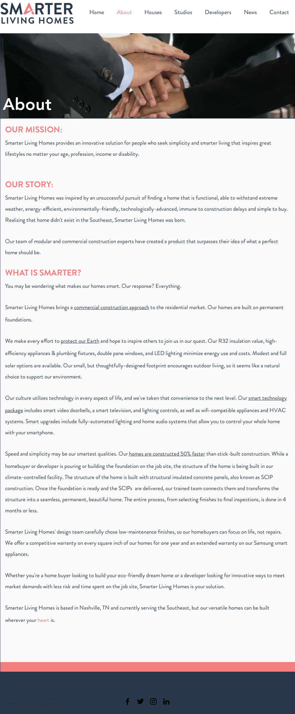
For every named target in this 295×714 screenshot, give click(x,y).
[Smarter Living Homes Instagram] (153, 701)
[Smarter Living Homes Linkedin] (166, 701)
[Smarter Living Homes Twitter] (140, 701)
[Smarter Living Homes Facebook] (127, 701)
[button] (153, 13)
